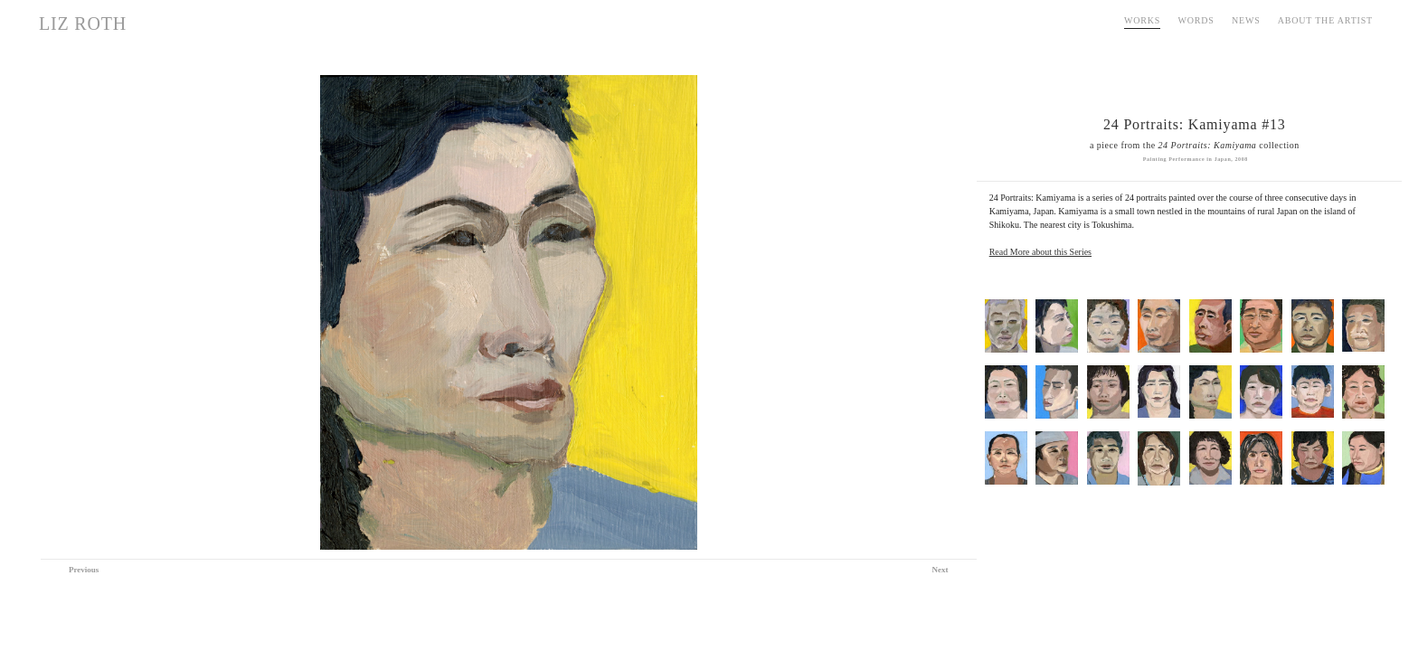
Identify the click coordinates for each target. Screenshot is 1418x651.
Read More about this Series (1040, 252)
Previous (84, 569)
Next (940, 569)
